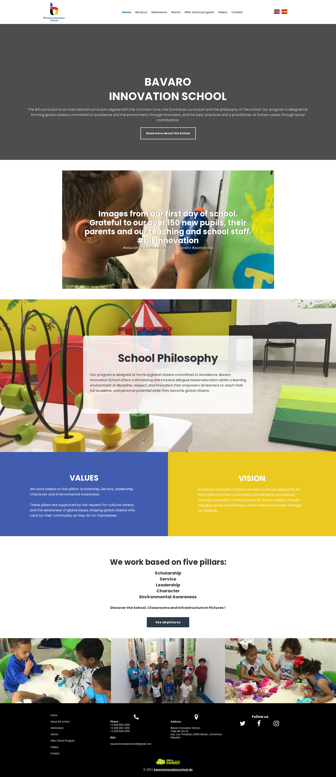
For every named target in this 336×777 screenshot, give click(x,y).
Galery (222, 12)
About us (141, 12)
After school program (199, 12)
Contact (236, 12)
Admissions (159, 12)
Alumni (176, 12)
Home (126, 12)
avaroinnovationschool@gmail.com (131, 743)
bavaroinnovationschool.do (173, 769)
